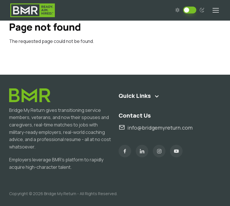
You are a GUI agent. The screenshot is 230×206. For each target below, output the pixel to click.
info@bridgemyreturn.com (156, 127)
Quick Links (135, 96)
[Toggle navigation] (215, 10)
